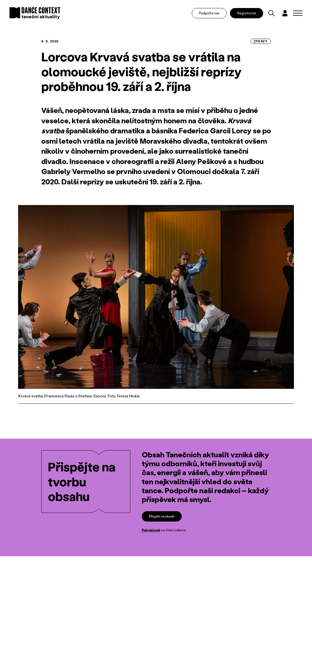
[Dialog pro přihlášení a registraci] (285, 13)
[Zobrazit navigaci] (298, 13)
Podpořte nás (209, 13)
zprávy (261, 41)
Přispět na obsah (162, 516)
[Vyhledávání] (271, 13)
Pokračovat (151, 530)
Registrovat (246, 13)
